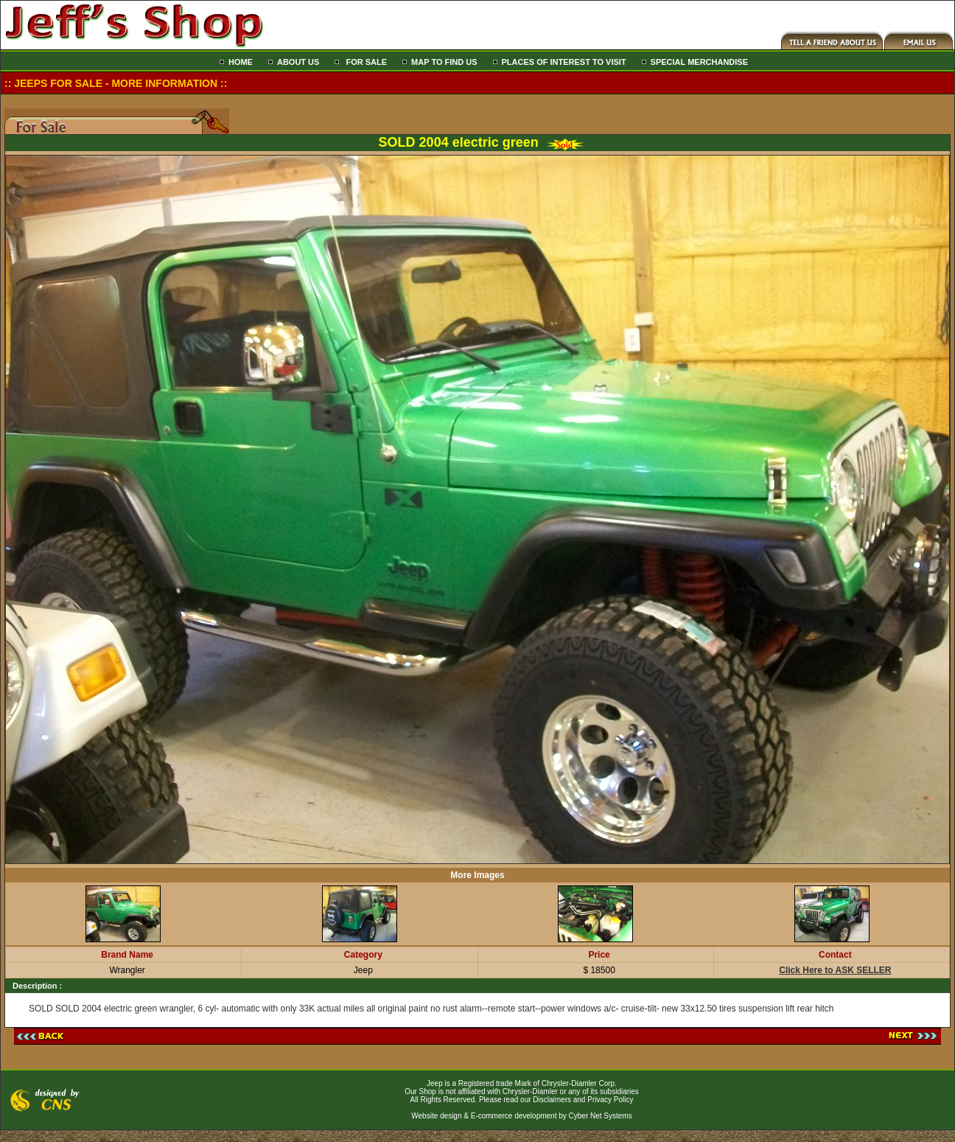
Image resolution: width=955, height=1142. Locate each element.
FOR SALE (365, 62)
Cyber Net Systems (600, 1116)
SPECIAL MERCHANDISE (699, 62)
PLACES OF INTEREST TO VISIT (564, 62)
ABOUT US (298, 62)
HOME (240, 62)
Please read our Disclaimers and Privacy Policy (556, 1100)
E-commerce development (514, 1116)
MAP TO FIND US (444, 62)
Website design (436, 1116)
